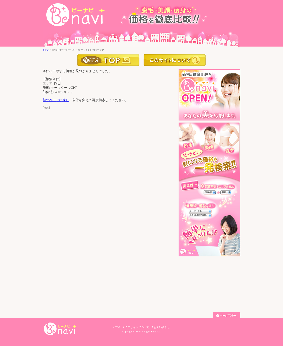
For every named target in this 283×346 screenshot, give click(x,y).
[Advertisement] (209, 284)
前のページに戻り (56, 100)
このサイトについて (175, 60)
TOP (117, 327)
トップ (46, 50)
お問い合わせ (162, 327)
